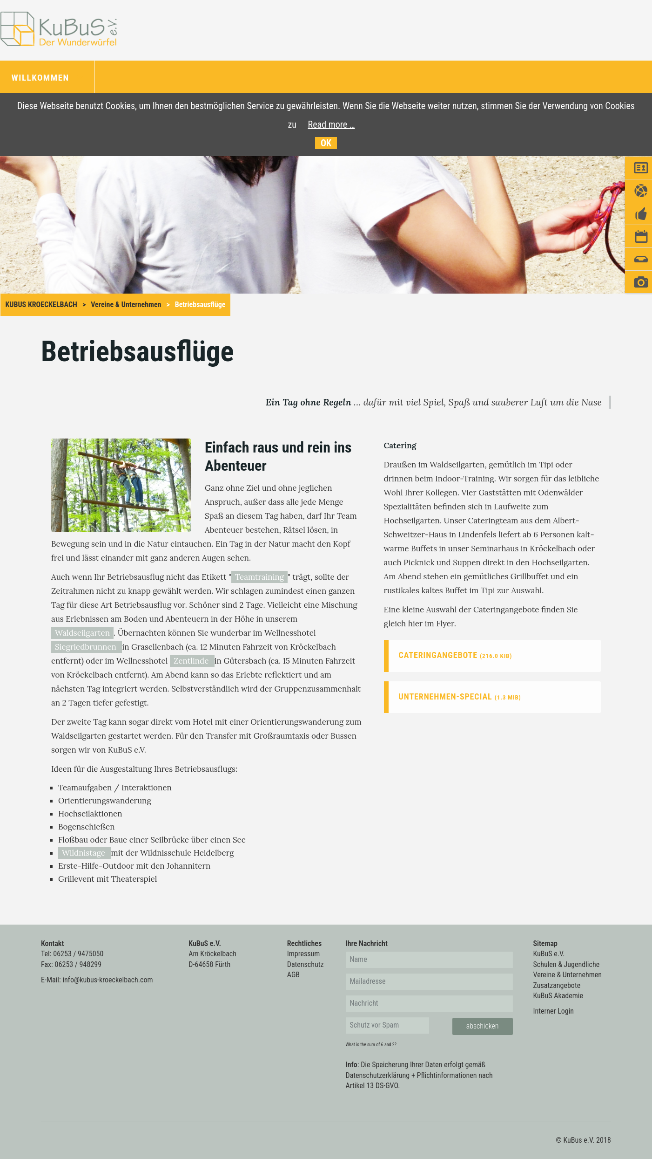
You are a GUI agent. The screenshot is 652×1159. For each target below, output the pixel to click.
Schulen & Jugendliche (566, 964)
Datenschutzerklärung (378, 1075)
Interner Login (553, 1011)
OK (326, 143)
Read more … (331, 124)
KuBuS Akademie (558, 995)
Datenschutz (305, 964)
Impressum (303, 953)
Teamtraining (259, 577)
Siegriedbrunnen (86, 647)
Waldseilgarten (82, 633)
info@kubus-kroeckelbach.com (107, 979)
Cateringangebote (455, 655)
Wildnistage (85, 853)
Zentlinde (192, 661)
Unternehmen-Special (460, 696)
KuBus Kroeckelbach (41, 304)
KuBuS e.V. (549, 953)
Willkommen (42, 77)
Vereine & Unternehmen (126, 304)
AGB (293, 974)
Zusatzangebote (557, 985)
